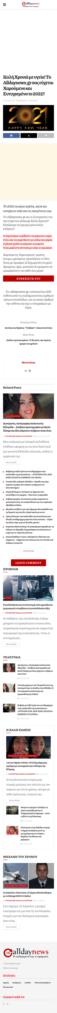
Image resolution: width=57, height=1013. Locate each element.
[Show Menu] (4, 4)
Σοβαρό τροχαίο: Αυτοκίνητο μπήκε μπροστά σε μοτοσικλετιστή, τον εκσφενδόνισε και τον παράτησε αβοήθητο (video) (29, 501)
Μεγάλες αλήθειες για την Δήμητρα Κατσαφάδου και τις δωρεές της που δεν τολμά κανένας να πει (29, 510)
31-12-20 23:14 (9, 100)
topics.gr (14, 968)
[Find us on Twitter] (7, 1004)
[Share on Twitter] (29, 135)
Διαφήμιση (16, 982)
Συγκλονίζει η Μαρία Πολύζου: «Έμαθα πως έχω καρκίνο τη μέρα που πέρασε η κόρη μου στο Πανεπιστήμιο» (27, 484)
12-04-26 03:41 (39, 900)
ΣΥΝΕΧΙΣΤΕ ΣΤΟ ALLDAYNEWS (28, 279)
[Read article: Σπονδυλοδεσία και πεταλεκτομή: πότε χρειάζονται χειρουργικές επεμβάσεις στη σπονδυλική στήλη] (28, 588)
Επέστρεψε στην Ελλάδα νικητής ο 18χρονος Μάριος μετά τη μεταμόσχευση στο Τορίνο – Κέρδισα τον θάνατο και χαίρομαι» (35, 833)
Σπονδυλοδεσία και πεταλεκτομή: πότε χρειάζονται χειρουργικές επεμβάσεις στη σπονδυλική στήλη (28, 606)
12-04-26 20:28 (39, 436)
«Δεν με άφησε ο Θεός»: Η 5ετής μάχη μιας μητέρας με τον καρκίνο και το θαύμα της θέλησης (26, 766)
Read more (13, 462)
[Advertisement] (28, 40)
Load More (28, 551)
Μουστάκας (28, 362)
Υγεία (8, 598)
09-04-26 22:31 (26, 821)
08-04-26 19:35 (26, 844)
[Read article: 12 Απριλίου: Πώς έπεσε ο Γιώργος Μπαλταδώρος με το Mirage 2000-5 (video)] (28, 876)
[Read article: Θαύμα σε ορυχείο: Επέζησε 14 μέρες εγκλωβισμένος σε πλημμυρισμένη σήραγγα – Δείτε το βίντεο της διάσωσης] (12, 810)
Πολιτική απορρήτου (42, 982)
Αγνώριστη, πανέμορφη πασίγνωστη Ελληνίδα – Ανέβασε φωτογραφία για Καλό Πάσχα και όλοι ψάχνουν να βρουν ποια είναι (27, 426)
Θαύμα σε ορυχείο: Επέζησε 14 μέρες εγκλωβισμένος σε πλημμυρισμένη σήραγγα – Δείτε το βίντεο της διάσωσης (35, 812)
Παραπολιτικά (12, 416)
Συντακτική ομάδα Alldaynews (18, 436)
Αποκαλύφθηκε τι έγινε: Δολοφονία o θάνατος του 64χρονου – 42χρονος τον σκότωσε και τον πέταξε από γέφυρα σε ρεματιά (29, 539)
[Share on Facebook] (11, 135)
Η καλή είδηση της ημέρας (23, 756)
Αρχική (6, 982)
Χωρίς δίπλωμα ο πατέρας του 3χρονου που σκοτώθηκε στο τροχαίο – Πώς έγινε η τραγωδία (27, 493)
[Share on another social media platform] (46, 135)
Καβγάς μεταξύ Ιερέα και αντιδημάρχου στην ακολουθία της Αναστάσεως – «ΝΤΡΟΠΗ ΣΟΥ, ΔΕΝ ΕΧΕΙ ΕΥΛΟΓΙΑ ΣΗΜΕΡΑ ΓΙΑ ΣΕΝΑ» (29, 474)
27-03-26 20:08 (39, 613)
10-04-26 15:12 (42, 774)
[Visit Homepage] (31, 5)
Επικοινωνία (8, 987)
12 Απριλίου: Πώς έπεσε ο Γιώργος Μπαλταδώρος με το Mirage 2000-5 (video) (27, 894)
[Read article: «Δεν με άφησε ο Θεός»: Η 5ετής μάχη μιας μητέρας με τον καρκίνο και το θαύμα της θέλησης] (28, 747)
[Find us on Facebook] (3, 1004)
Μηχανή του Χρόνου (16, 886)
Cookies (28, 982)
